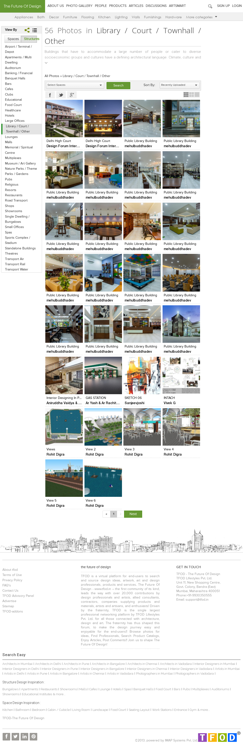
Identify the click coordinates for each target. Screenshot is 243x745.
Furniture (70, 17)
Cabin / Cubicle (59, 710)
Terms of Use (12, 575)
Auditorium (13, 68)
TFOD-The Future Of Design (23, 718)
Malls (8, 142)
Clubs (9, 94)
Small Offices (14, 227)
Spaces (13, 39)
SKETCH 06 (133, 398)
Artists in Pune (37, 673)
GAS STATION (96, 398)
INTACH (169, 398)
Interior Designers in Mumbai (214, 664)
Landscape (100, 710)
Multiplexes (13, 158)
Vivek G (170, 403)
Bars (8, 84)
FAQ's (6, 585)
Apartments (29, 689)
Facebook (50, 94)
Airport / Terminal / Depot (18, 49)
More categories (201, 17)
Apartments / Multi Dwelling (18, 60)
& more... (59, 694)
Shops (9, 206)
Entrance (180, 710)
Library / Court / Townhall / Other (18, 129)
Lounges (11, 137)
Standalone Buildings (20, 248)
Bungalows (10, 689)
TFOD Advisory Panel (18, 596)
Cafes (9, 89)
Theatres (11, 253)
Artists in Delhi (14, 673)
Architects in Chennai (142, 664)
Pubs (8, 179)
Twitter (61, 94)
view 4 (169, 449)
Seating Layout (139, 710)
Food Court (13, 105)
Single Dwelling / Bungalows (17, 219)
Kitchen (104, 17)
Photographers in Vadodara (194, 673)
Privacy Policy (12, 580)
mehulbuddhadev (138, 146)
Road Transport (16, 200)
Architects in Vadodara (176, 664)
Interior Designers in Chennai (147, 669)
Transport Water (16, 269)
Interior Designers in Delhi (20, 669)
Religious (12, 184)
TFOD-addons (12, 611)
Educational (13, 99)
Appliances (23, 17)
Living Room (81, 710)
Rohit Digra (56, 454)
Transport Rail (15, 264)
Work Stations (162, 710)
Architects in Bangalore (108, 664)
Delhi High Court (59, 141)
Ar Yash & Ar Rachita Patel (107, 403)
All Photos (52, 76)
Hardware (173, 17)
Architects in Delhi (48, 664)
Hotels (9, 115)
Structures (30, 39)
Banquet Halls (15, 78)
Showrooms (13, 211)
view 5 (51, 500)
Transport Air (14, 259)
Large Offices (15, 121)
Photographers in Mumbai (154, 673)
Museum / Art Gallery (20, 163)
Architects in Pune (76, 664)
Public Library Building (141, 141)
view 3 (130, 449)
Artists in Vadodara (120, 673)
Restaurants (14, 195)
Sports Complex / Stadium (17, 240)
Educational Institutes (37, 694)
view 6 (91, 500)
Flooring (87, 17)
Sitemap (8, 606)
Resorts (10, 190)
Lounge (104, 689)
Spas (8, 232)
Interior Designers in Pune (60, 669)
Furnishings (152, 17)
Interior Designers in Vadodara (191, 669)
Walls (136, 17)
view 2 (91, 449)
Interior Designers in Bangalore (102, 669)
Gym (193, 710)
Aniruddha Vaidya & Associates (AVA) (75, 403)
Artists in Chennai (92, 673)
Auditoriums (220, 689)
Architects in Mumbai (17, 664)
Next (133, 514)
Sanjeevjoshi (134, 403)
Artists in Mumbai (227, 669)
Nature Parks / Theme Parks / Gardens (21, 171)
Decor (54, 17)
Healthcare (13, 110)
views (51, 449)
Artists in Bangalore (63, 673)
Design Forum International (68, 146)
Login (237, 6)
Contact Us (10, 590)
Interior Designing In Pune (66, 398)
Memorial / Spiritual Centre (19, 150)
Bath (41, 17)
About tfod (10, 569)
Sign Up (223, 6)
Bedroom (39, 710)
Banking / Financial (19, 73)
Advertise (9, 601)
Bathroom (22, 710)
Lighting (121, 17)
